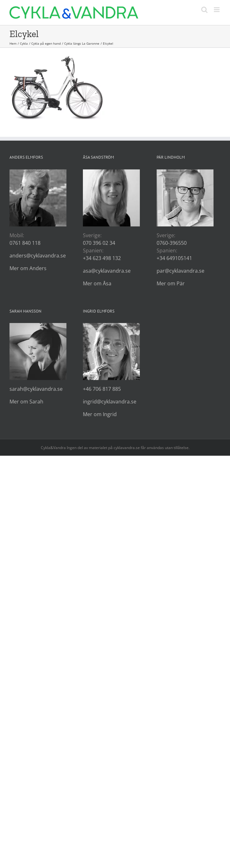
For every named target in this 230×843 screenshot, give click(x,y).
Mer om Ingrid (100, 414)
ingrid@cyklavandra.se (109, 401)
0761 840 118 (24, 242)
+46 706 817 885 (102, 388)
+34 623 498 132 (102, 258)
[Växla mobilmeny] (217, 9)
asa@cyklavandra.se (107, 270)
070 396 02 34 (99, 242)
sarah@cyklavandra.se (36, 388)
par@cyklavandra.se (180, 270)
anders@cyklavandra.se (37, 255)
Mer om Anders (28, 268)
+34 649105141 (174, 258)
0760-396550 (172, 242)
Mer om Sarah (26, 401)
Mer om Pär (171, 283)
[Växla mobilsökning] (204, 9)
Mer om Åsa (97, 283)
